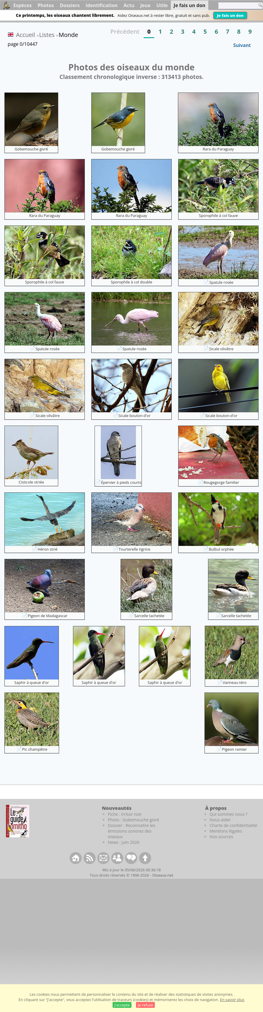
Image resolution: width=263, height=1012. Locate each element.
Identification (102, 5)
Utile (162, 5)
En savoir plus (232, 999)
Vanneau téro (235, 682)
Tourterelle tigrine (134, 549)
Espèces (22, 5)
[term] (236, 5)
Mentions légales (226, 831)
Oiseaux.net (162, 875)
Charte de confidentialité (233, 825)
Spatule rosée (221, 282)
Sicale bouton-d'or (134, 415)
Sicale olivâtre (221, 348)
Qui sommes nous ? (228, 814)
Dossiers (69, 5)
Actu (129, 5)
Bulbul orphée (221, 549)
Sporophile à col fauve (218, 215)
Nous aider (220, 820)
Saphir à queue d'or (31, 682)
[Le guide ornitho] (17, 821)
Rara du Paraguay (218, 149)
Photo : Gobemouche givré (133, 820)
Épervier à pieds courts (121, 482)
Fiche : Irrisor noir (125, 814)
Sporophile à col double (131, 282)
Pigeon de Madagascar (47, 615)
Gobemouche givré (31, 149)
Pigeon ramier (234, 749)
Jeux (145, 5)
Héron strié (47, 549)
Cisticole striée (31, 482)
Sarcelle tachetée (149, 615)
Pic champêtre (34, 749)
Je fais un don (230, 15)
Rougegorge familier (221, 482)
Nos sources (221, 836)
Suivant (242, 45)
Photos (46, 5)
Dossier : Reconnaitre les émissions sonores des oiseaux (131, 831)
